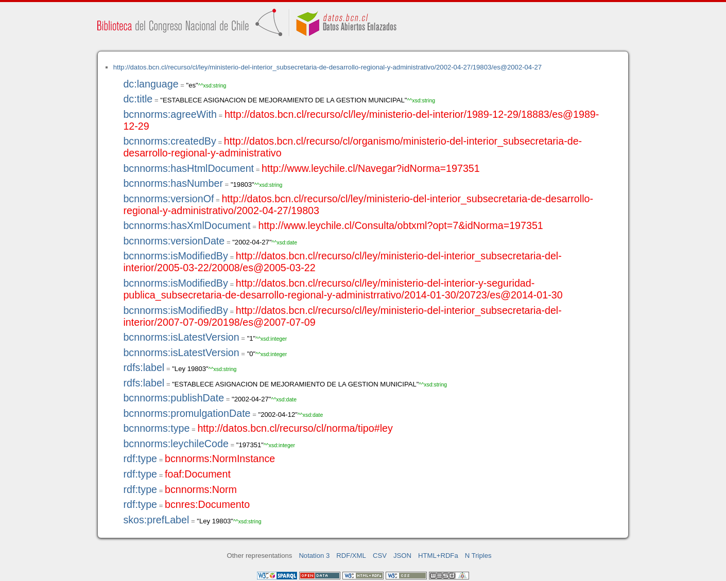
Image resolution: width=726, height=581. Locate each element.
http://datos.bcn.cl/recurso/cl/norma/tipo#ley (294, 428)
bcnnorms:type (156, 428)
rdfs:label (143, 367)
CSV (380, 555)
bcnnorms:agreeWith (170, 114)
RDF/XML (351, 555)
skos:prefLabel (156, 519)
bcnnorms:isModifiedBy (175, 255)
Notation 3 (314, 555)
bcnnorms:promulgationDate (186, 413)
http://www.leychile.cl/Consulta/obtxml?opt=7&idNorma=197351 (400, 225)
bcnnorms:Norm (201, 489)
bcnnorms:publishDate (173, 397)
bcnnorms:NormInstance (220, 458)
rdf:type (140, 458)
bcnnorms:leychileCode (175, 443)
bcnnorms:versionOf (168, 198)
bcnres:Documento (207, 504)
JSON (402, 555)
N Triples (478, 555)
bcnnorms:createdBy (169, 141)
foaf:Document (198, 474)
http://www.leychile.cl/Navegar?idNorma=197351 (371, 168)
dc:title (137, 98)
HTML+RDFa (438, 555)
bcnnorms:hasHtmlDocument (188, 168)
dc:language (150, 84)
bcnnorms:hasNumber (173, 183)
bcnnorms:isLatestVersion (181, 337)
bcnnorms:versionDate (173, 241)
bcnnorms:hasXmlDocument (186, 225)
